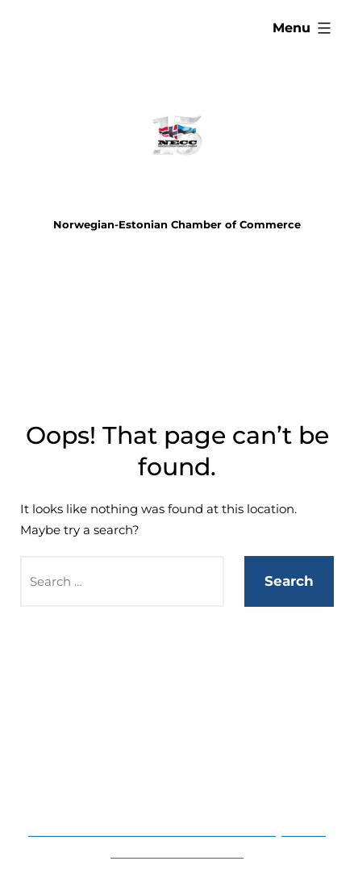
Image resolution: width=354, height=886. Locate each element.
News (213, 780)
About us (201, 736)
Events (153, 692)
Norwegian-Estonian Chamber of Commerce (177, 224)
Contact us (272, 736)
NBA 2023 (154, 780)
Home (102, 692)
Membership (221, 692)
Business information (101, 736)
